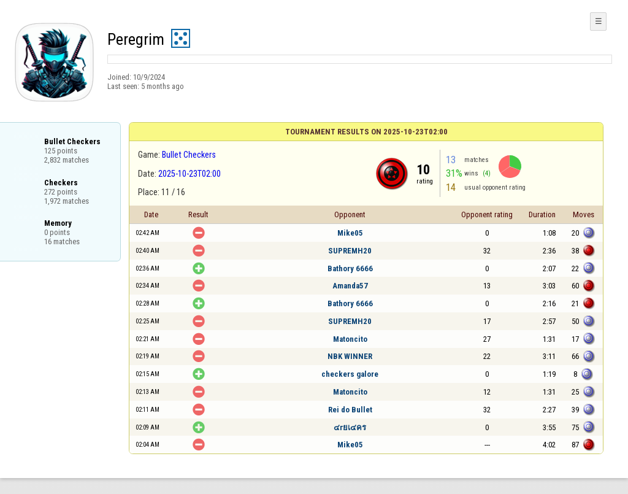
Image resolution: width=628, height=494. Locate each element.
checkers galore (349, 374)
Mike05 (350, 232)
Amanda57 (350, 285)
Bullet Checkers (189, 155)
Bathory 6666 (350, 268)
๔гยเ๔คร (350, 427)
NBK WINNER (349, 356)
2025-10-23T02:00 (189, 174)
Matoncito (350, 339)
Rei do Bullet (350, 409)
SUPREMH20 (350, 250)
